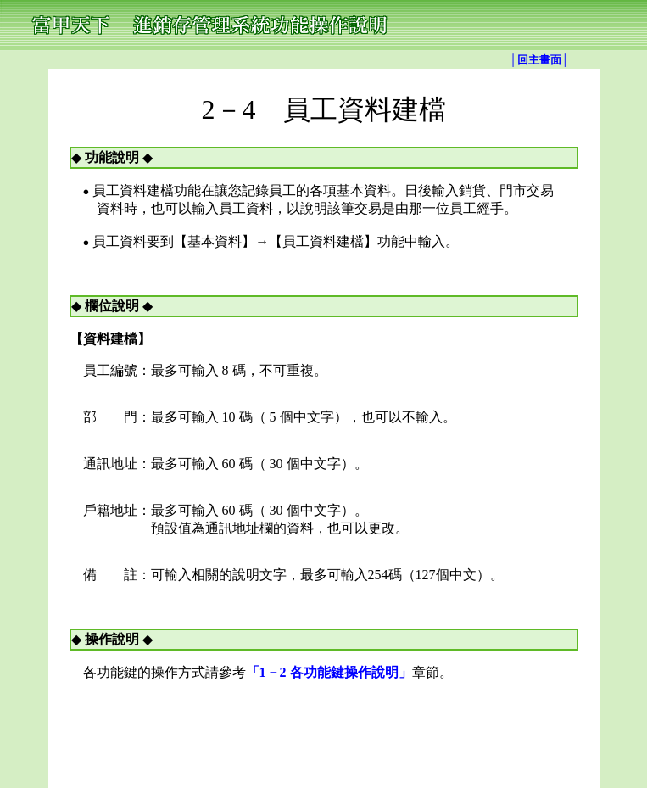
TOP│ (296, 719)
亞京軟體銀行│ (348, 719)
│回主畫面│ (539, 59)
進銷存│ (405, 719)
